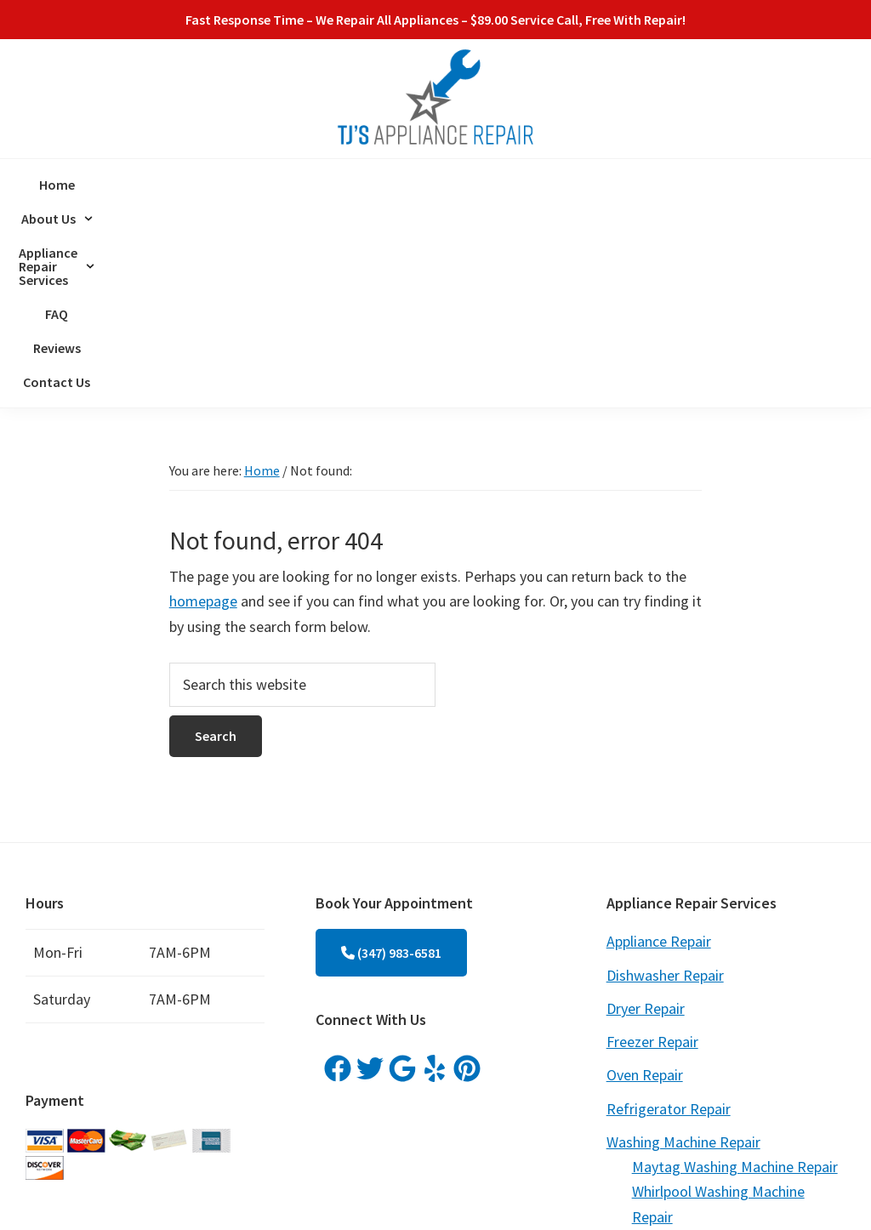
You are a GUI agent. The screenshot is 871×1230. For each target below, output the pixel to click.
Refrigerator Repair (668, 911)
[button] (270, 185)
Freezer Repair (652, 844)
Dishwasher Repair (665, 778)
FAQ (526, 184)
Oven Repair (644, 877)
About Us (269, 184)
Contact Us (659, 184)
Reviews (582, 184)
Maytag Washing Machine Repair (735, 969)
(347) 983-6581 (391, 755)
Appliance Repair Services (410, 184)
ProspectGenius (382, 1195)
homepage (203, 403)
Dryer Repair (645, 811)
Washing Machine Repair (683, 944)
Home (195, 184)
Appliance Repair (658, 744)
